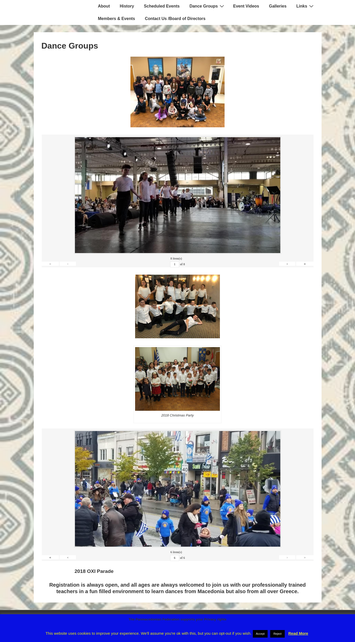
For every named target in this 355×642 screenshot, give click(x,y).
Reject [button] (277, 633)
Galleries (278, 6)
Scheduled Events (162, 6)
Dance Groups (207, 6)
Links (305, 6)
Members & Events (116, 18)
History (127, 6)
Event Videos (246, 6)
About (104, 6)
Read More (298, 633)
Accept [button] (260, 633)
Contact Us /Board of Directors (175, 18)
